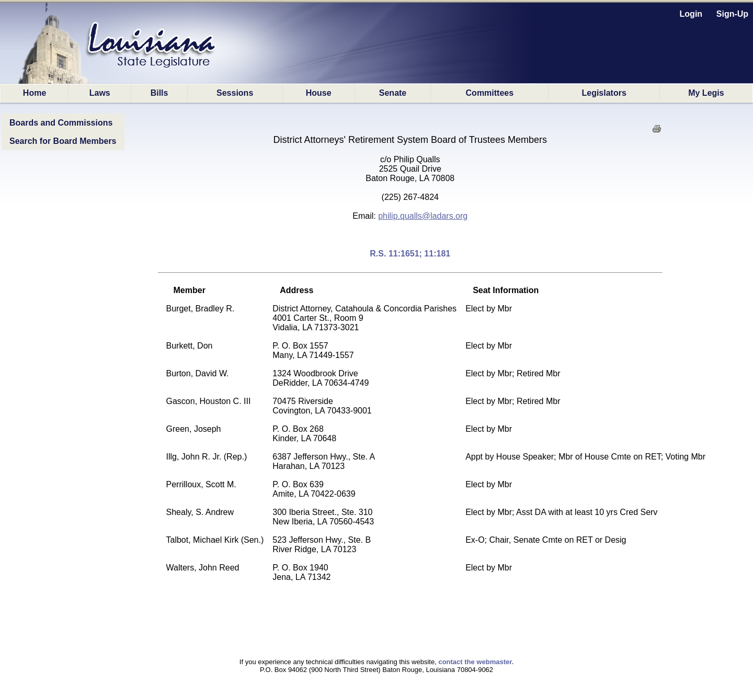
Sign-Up (732, 13)
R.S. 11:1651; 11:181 (410, 253)
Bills (159, 92)
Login (691, 13)
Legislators (603, 92)
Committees (490, 92)
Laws (99, 92)
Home (34, 92)
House (319, 92)
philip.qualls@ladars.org (422, 215)
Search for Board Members (63, 141)
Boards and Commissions (60, 122)
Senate (392, 92)
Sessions (234, 92)
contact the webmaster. (476, 662)
